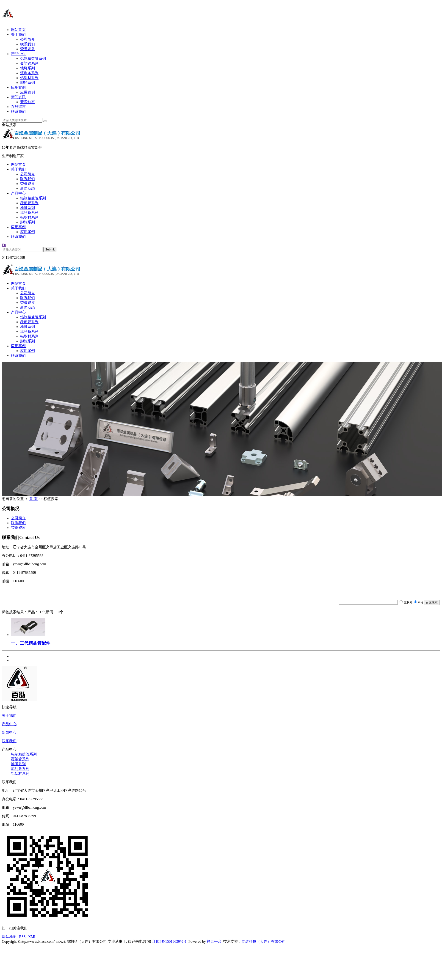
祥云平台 (214, 941)
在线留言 (18, 107)
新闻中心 (9, 732)
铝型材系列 (29, 78)
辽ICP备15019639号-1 (169, 941)
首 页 (33, 499)
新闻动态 (27, 102)
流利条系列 (29, 73)
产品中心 (18, 54)
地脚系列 (27, 68)
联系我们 (27, 44)
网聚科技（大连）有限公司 (264, 941)
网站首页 (18, 30)
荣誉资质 (27, 49)
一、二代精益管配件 (30, 643)
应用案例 (18, 87)
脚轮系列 (27, 83)
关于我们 (18, 34)
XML (32, 937)
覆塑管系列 (29, 63)
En (4, 245)
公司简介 (27, 39)
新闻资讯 (18, 97)
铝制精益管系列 (33, 58)
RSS (22, 937)
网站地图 (9, 937)
